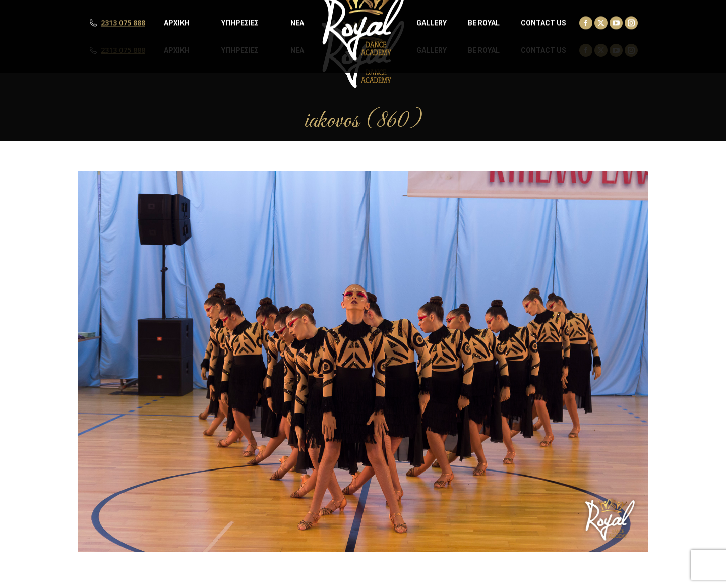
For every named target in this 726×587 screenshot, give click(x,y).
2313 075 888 (123, 50)
